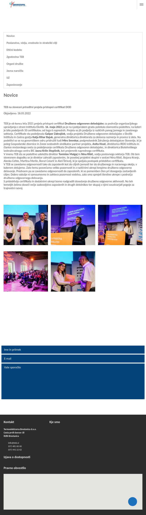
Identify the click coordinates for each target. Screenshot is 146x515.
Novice (10, 36)
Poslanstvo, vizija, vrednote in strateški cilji (31, 43)
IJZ (7, 77)
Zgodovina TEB (15, 56)
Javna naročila (14, 70)
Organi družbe (14, 63)
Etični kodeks (14, 50)
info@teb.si (13, 442)
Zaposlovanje (14, 84)
